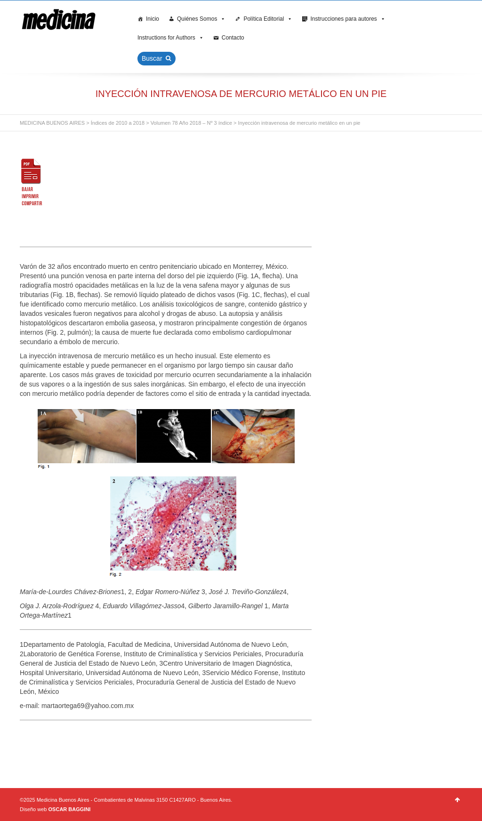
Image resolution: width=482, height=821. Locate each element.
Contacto (233, 37)
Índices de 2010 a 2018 (118, 123)
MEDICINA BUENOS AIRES (52, 123)
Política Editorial (267, 18)
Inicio (152, 19)
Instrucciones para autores (347, 18)
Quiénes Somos (201, 18)
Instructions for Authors (170, 37)
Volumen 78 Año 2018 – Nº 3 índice (191, 123)
